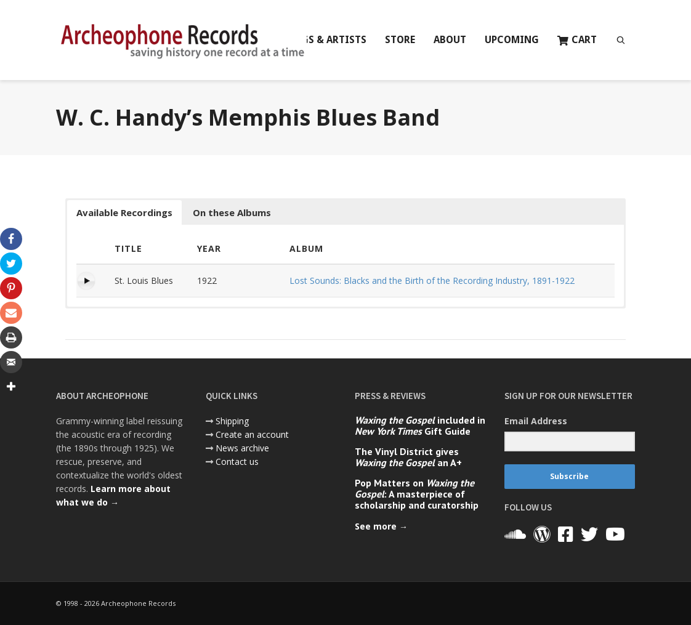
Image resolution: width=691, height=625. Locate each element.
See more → (381, 526)
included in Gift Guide (420, 425)
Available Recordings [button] (124, 212)
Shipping (232, 421)
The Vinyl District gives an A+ (408, 457)
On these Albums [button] (232, 212)
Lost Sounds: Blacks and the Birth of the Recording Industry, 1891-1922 (432, 280)
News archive (242, 448)
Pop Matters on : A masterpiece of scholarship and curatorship (417, 494)
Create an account (252, 434)
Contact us (237, 461)
